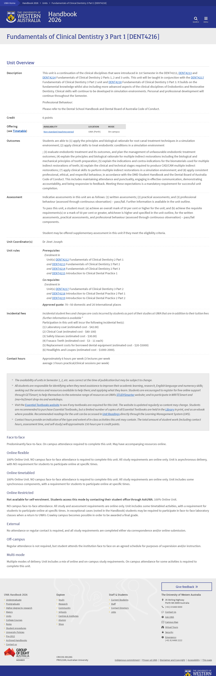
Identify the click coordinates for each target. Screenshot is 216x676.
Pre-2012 (10, 636)
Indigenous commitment (127, 660)
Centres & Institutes (68, 616)
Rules (9, 624)
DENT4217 (197, 77)
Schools (62, 611)
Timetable (19, 131)
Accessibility (194, 660)
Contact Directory (120, 607)
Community (65, 607)
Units (45, 3)
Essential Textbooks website (42, 405)
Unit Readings (111, 414)
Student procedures (16, 628)
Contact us (11, 644)
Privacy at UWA (149, 660)
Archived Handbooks (16, 640)
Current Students (119, 599)
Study (61, 599)
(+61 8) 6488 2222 (173, 640)
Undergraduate (13, 599)
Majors (9, 611)
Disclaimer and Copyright (172, 660)
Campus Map (171, 622)
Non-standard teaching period (59, 131)
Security (169, 632)
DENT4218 (115, 82)
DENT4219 (58, 298)
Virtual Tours (171, 627)
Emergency (170, 637)
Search (195, 19)
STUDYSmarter (125, 395)
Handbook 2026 (30, 3)
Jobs (113, 611)
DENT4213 (185, 73)
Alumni (62, 620)
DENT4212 (62, 259)
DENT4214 (49, 77)
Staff (113, 603)
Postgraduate (13, 603)
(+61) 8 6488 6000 (173, 606)
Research (63, 603)
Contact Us (170, 611)
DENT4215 (58, 273)
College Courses (14, 620)
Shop (61, 624)
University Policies (15, 632)
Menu (205, 19)
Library (169, 409)
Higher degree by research (19, 607)
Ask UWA (169, 617)
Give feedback (185, 587)
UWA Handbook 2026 (16, 594)
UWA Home (9, 3)
